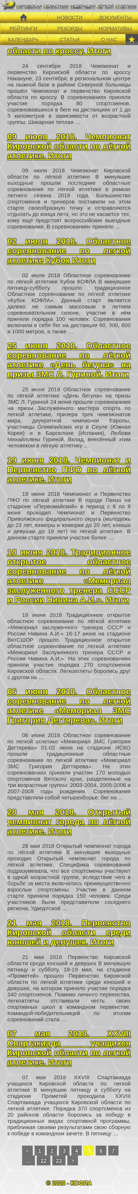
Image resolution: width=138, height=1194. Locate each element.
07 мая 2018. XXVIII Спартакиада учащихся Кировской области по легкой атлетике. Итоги (69, 1048)
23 (59, 1160)
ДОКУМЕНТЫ (115, 18)
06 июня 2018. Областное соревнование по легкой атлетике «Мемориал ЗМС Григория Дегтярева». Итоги (69, 706)
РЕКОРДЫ (69, 29)
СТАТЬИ (69, 40)
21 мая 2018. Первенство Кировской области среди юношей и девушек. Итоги (69, 932)
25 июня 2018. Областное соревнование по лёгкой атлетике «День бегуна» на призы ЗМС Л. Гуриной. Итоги (69, 360)
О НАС (109, 40)
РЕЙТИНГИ (23, 29)
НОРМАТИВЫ (115, 29)
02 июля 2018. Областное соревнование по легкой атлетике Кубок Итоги (69, 251)
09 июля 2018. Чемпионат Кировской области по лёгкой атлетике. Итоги (69, 146)
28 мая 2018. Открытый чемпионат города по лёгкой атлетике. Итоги (69, 821)
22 (43, 1160)
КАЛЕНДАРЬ (23, 40)
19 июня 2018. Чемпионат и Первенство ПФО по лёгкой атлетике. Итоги (69, 469)
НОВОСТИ (69, 18)
